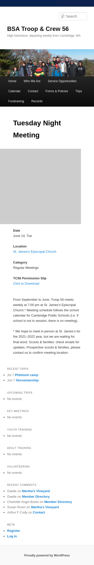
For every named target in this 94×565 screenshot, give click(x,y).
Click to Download (26, 283)
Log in (12, 536)
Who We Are (32, 81)
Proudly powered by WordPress (47, 555)
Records (37, 101)
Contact (33, 91)
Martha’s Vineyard (36, 491)
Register (13, 531)
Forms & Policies (57, 91)
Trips (78, 91)
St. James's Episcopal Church (34, 251)
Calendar (14, 91)
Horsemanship (27, 380)
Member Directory (36, 496)
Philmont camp (26, 375)
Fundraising (16, 101)
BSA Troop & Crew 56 (38, 28)
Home (12, 81)
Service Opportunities (62, 81)
